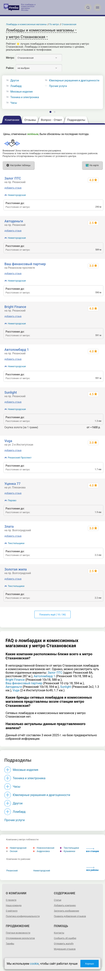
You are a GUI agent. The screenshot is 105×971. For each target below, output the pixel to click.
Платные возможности (18, 933)
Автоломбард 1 (16, 350)
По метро (54, 24)
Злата (9, 526)
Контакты (59, 933)
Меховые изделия (21, 91)
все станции (92, 850)
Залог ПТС (12, 178)
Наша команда (13, 905)
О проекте (11, 900)
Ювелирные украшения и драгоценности (41, 795)
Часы (13, 102)
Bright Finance (15, 307)
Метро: (10, 57)
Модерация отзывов (65, 949)
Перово (12, 500)
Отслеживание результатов (20, 938)
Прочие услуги (14, 820)
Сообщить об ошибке (65, 938)
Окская (12, 851)
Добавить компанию (65, 905)
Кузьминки (67, 851)
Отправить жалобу (64, 943)
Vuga (8, 441)
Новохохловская (43, 848)
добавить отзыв (12, 188)
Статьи (57, 900)
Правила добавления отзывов (70, 916)
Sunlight (10, 392)
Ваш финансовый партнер (25, 264)
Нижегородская (17, 195)
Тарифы (10, 943)
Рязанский (12, 870)
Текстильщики (16, 543)
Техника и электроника (24, 97)
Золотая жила (15, 569)
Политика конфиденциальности (23, 916)
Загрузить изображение (66, 911)
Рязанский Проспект (20, 457)
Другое (14, 80)
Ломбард (16, 86)
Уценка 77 (12, 484)
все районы (92, 869)
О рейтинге (11, 911)
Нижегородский (41, 870)
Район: (10, 67)
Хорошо (89, 963)
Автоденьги (13, 221)
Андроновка (41, 851)
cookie (34, 963)
